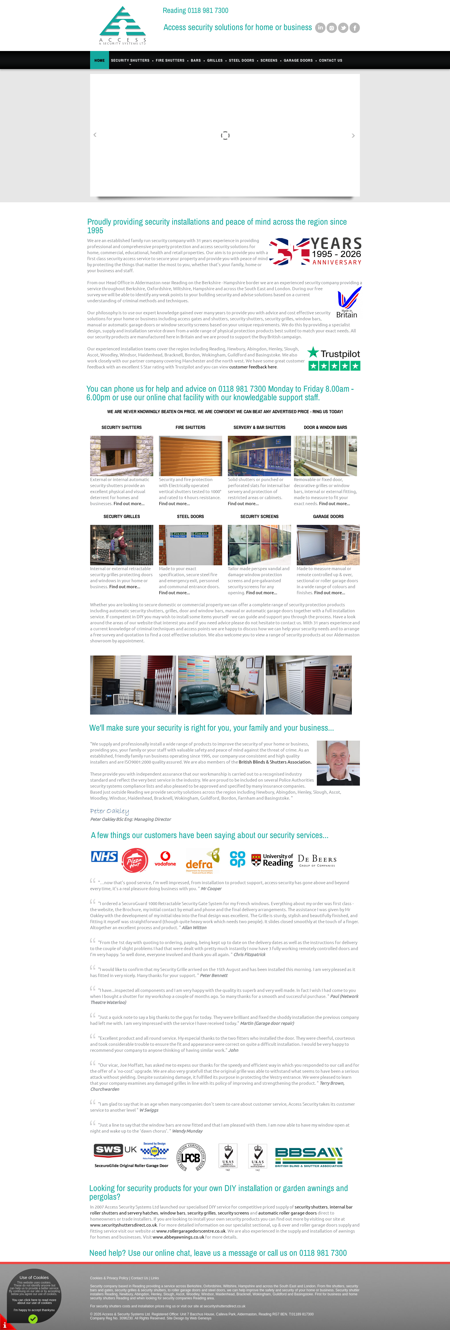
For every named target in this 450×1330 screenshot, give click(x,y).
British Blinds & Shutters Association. (275, 761)
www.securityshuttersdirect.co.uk (123, 1224)
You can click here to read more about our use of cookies (34, 1301)
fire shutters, (335, 1286)
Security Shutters (130, 62)
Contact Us (330, 60)
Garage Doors (298, 60)
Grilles (215, 60)
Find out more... (129, 503)
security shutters (311, 1206)
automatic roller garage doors (287, 1212)
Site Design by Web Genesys (189, 1318)
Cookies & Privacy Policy (109, 1278)
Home (99, 60)
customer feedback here (253, 366)
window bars (172, 1212)
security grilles (201, 1212)
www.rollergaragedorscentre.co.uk (191, 1230)
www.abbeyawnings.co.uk (178, 1236)
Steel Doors (241, 60)
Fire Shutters (170, 60)
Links (155, 1278)
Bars (196, 60)
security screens (233, 1212)
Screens (269, 60)
